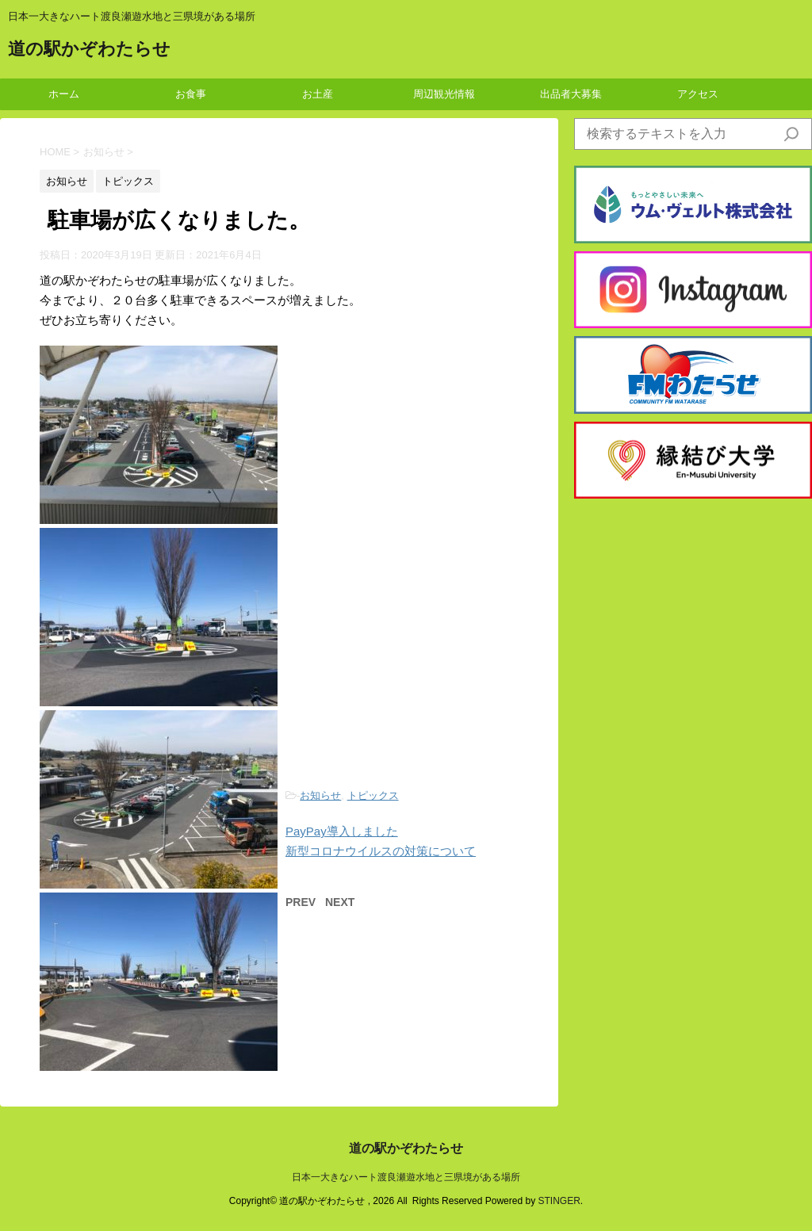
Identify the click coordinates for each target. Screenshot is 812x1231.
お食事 (190, 94)
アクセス (697, 94)
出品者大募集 (571, 94)
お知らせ (320, 795)
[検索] (791, 134)
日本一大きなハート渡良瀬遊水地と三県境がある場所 (406, 1177)
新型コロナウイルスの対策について (380, 851)
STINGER (559, 1200)
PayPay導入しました (341, 831)
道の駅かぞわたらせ (89, 50)
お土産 (317, 94)
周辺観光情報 (444, 94)
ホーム (63, 94)
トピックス (373, 795)
